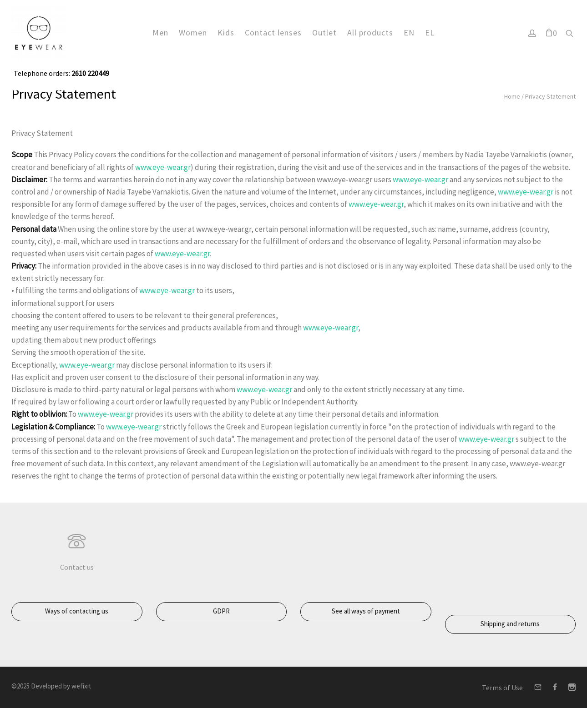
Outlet (324, 32)
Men (160, 32)
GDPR (221, 611)
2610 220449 (89, 73)
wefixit (81, 686)
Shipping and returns (510, 623)
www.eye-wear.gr (163, 167)
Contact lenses (273, 32)
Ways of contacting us (76, 611)
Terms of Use (502, 687)
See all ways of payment (366, 611)
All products (370, 32)
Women (193, 32)
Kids (226, 32)
